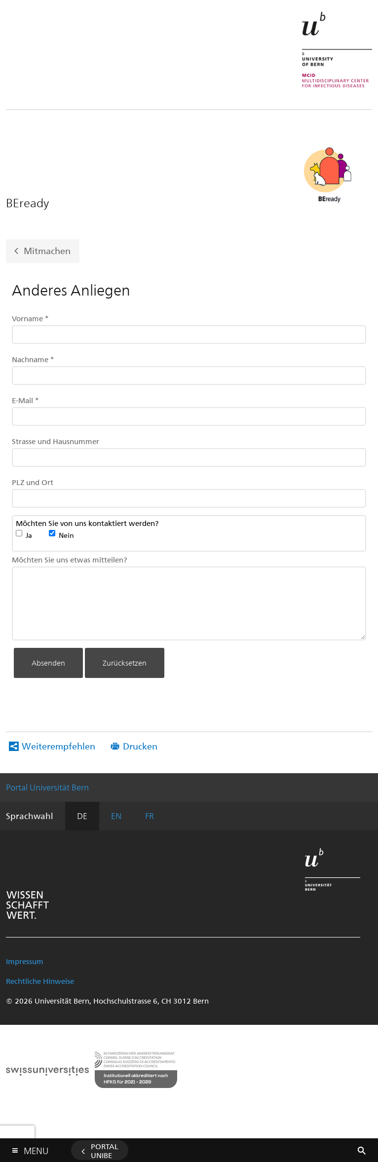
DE (82, 815)
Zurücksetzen (125, 663)
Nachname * (33, 359)
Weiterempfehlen (58, 746)
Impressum (24, 961)
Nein (66, 535)
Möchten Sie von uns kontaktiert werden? (87, 523)
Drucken (140, 746)
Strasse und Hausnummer (55, 441)
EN (116, 815)
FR (149, 815)
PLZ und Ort (32, 482)
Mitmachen (47, 250)
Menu (36, 1148)
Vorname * (30, 318)
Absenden (48, 663)
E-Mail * (25, 400)
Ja (29, 535)
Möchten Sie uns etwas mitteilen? (69, 559)
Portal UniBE (104, 1150)
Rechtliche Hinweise (40, 981)
